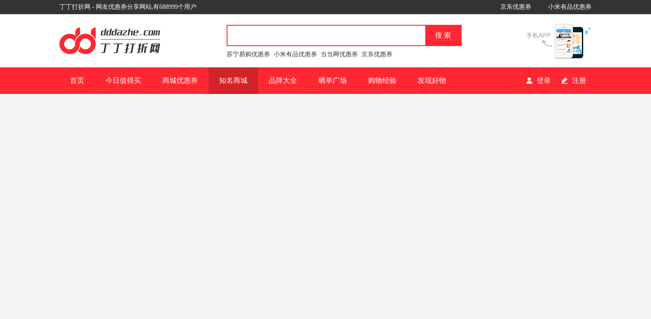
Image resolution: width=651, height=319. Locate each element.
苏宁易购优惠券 (248, 54)
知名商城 (233, 80)
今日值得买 (123, 80)
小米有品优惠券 (570, 7)
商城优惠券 (180, 80)
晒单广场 (332, 80)
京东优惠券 (515, 7)
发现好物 (432, 80)
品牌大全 (283, 80)
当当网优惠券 (339, 54)
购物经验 (382, 80)
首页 (77, 80)
